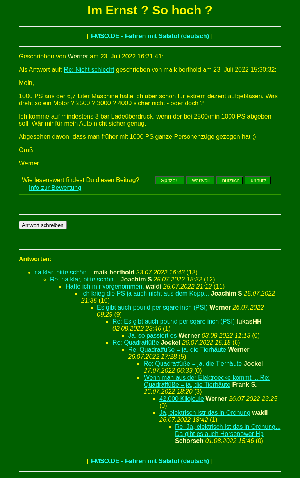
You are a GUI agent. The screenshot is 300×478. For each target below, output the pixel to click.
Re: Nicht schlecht (89, 69)
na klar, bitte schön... (63, 272)
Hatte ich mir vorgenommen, (106, 286)
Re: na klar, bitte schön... (84, 279)
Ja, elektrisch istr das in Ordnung (204, 412)
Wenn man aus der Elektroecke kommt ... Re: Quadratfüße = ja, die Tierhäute (207, 381)
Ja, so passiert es (152, 335)
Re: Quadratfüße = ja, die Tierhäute (177, 349)
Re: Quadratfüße (135, 342)
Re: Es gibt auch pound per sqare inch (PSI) (173, 321)
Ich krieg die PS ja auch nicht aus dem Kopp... (145, 293)
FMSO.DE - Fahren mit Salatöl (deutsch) (150, 36)
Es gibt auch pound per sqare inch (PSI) (152, 307)
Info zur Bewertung (55, 187)
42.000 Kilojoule (181, 398)
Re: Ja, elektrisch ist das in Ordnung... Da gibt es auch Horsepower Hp (227, 430)
